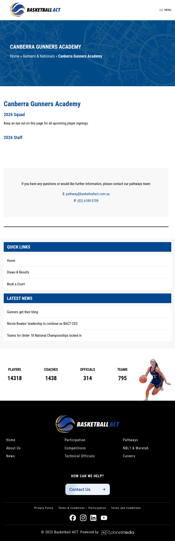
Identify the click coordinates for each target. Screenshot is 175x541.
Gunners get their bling (22, 312)
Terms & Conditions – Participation (82, 508)
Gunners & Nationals (39, 56)
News (10, 456)
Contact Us (80, 489)
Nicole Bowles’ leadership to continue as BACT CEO (42, 324)
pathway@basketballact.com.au (88, 194)
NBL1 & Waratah (136, 448)
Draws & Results (18, 272)
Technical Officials (80, 456)
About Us (13, 448)
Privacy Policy (43, 508)
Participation (75, 440)
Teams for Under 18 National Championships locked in (44, 335)
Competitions (75, 448)
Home (15, 56)
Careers (129, 456)
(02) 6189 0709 (88, 201)
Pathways (130, 440)
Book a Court (16, 284)
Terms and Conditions (126, 508)
